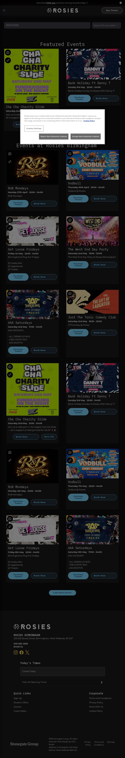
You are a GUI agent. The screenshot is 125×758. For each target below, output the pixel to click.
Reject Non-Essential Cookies (54, 136)
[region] (62, 126)
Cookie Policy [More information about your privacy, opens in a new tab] (89, 121)
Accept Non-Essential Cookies (85, 136)
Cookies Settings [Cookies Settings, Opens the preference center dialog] (33, 128)
